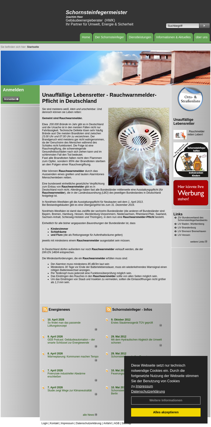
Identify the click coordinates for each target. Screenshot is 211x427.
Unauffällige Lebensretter (184, 121)
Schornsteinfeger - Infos (132, 309)
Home (86, 37)
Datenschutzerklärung (148, 391)
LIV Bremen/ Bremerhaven (192, 231)
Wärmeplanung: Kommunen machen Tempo (73, 356)
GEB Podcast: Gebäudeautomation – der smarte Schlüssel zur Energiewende (71, 341)
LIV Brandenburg (187, 227)
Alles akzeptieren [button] (166, 412)
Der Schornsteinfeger (109, 37)
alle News (90, 414)
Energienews (59, 309)
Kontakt (54, 423)
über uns (202, 37)
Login (44, 423)
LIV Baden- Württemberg (191, 224)
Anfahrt (107, 423)
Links (178, 214)
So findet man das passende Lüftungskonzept (64, 324)
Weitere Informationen (165, 400)
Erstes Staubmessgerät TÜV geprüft (132, 322)
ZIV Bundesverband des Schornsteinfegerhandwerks (192, 218)
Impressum (144, 386)
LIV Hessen (184, 235)
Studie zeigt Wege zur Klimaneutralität (70, 390)
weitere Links (198, 241)
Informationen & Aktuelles (173, 37)
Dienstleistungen (140, 37)
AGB (116, 423)
